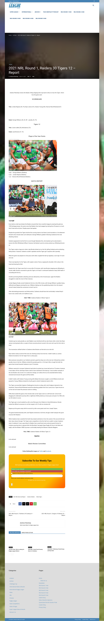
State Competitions (15, 603)
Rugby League (13, 601)
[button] (93, 5)
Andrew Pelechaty (14, 76)
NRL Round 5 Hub (41, 18)
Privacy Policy (42, 607)
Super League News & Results (17, 609)
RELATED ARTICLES (15, 532)
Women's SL (13, 612)
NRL (11, 595)
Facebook (48, 451)
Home (10, 35)
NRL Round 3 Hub (15, 18)
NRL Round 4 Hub (28, 18)
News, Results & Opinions (45, 600)
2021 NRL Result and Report (19, 496)
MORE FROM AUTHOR (27, 532)
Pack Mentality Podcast (50, 12)
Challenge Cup (13, 584)
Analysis (12, 578)
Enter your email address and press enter (22, 478)
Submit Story (42, 597)
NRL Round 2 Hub (79, 12)
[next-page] (12, 554)
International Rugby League (17, 589)
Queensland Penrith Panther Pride (48, 602)
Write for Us (44, 580)
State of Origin (13, 606)
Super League (14, 12)
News (11, 592)
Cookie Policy (42, 605)
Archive (38, 12)
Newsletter (42, 583)
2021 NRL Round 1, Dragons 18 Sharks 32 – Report (53, 514)
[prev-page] (10, 554)
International (27, 12)
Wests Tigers (39, 496)
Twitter (41, 451)
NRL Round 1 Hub (66, 12)
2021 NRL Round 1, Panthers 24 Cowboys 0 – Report (21, 514)
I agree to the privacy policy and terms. (22, 473)
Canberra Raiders (31, 496)
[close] (11, 484)
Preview (12, 598)
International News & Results (17, 586)
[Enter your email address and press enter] (37, 475)
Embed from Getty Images (14, 139)
